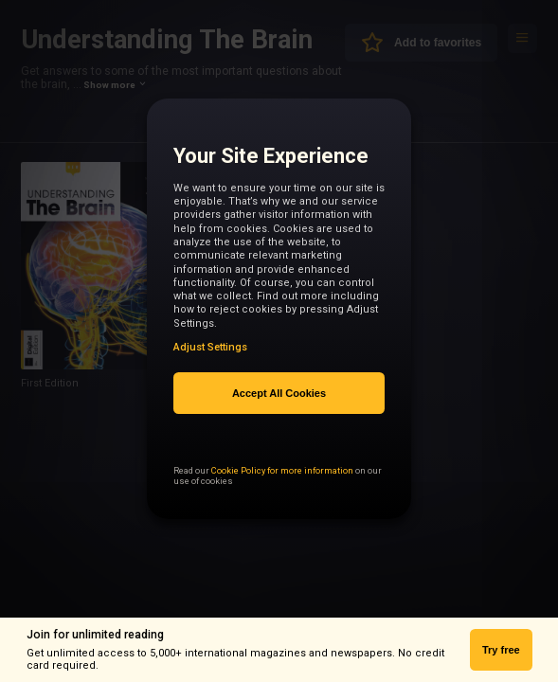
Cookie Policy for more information (282, 502)
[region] (278, 317)
